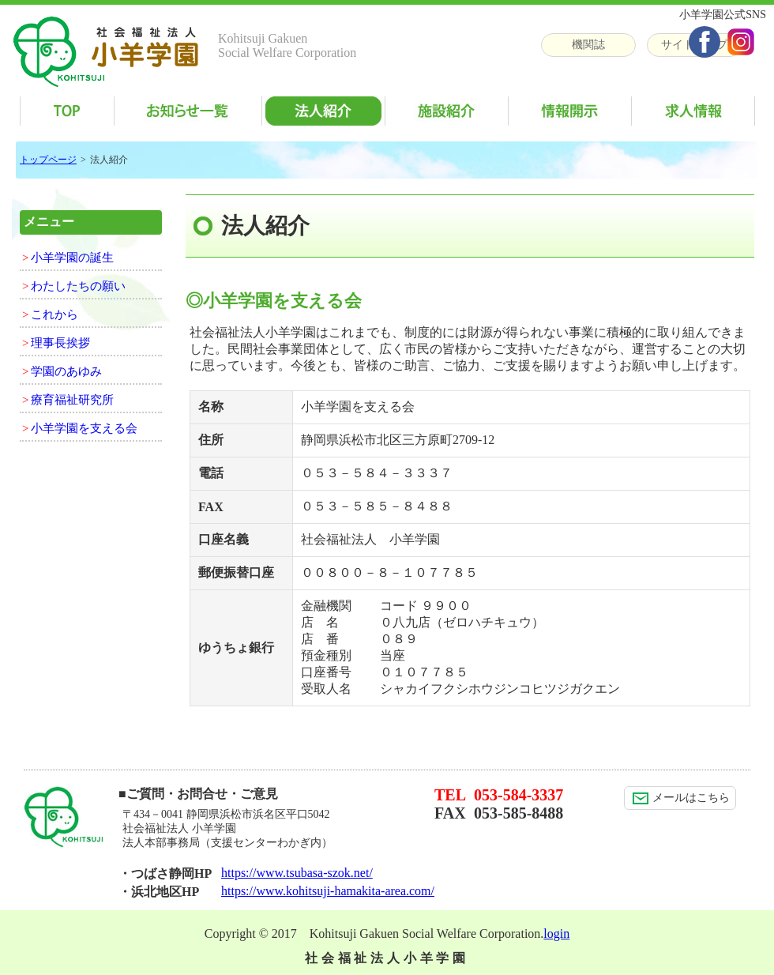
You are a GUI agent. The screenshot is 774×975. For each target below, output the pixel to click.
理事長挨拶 (60, 343)
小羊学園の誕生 (72, 257)
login (556, 933)
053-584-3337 (518, 795)
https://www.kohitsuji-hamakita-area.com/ (327, 891)
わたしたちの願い (78, 286)
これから (54, 314)
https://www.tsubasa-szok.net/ (297, 872)
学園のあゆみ (66, 371)
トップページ (48, 159)
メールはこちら (681, 798)
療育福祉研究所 (72, 399)
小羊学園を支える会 (84, 428)
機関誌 (588, 45)
